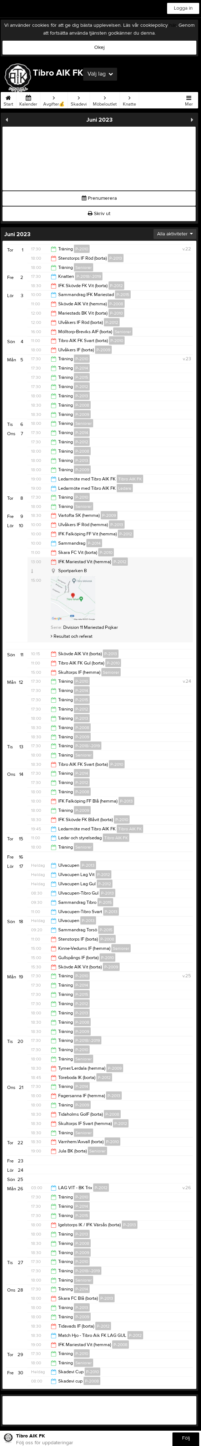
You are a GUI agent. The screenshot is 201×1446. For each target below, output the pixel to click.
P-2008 (116, 304)
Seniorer (83, 267)
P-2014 (81, 368)
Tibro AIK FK (130, 479)
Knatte (129, 99)
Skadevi (79, 99)
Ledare (124, 488)
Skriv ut (99, 213)
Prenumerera (99, 198)
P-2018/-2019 (88, 276)
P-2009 (103, 350)
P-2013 (115, 258)
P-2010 (81, 249)
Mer (189, 99)
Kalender (28, 99)
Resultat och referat (71, 636)
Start (8, 99)
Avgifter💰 (54, 99)
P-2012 (116, 286)
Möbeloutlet (105, 99)
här (172, 25)
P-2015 (122, 294)
